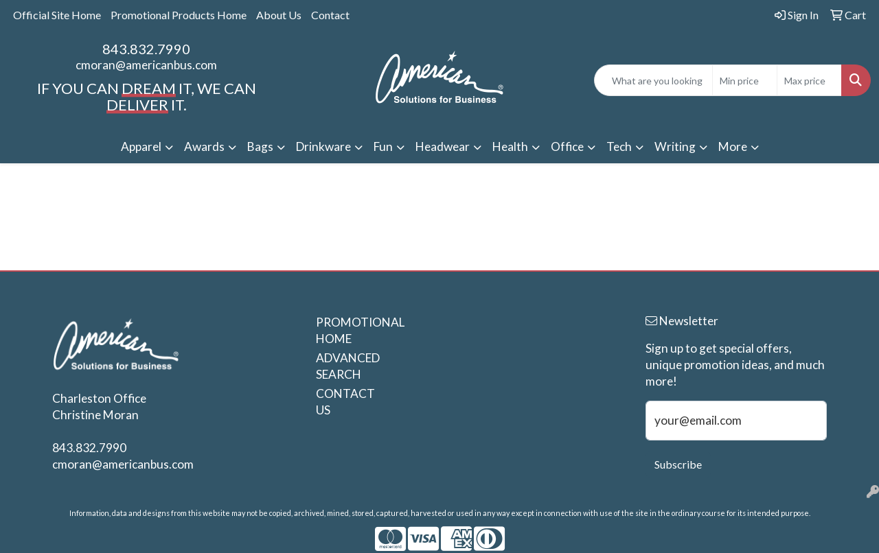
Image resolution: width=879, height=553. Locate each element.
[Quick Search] (653, 80)
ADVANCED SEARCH (348, 366)
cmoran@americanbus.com (146, 65)
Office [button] (567, 146)
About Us (278, 14)
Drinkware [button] (323, 146)
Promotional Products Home (179, 14)
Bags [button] (260, 146)
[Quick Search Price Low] (744, 80)
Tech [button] (619, 146)
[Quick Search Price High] (809, 80)
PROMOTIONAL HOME (349, 330)
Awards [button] (204, 146)
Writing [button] (675, 146)
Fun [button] (383, 146)
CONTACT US (345, 401)
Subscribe (678, 464)
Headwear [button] (442, 146)
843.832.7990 (146, 48)
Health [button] (510, 146)
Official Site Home (57, 14)
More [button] (732, 146)
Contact (330, 14)
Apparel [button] (141, 146)
